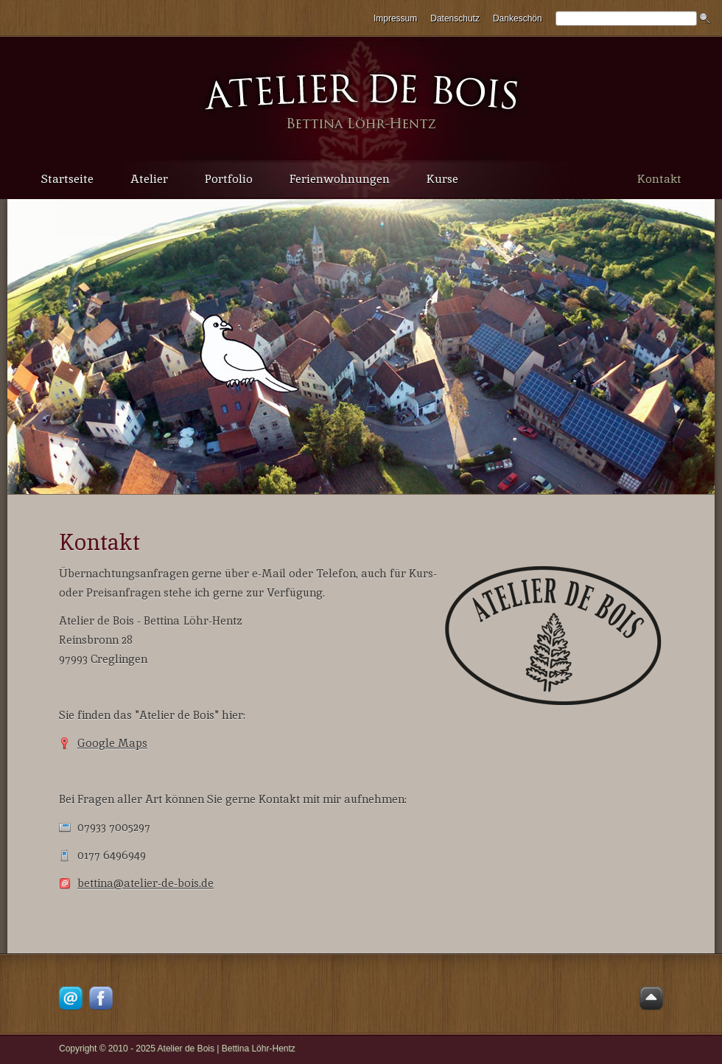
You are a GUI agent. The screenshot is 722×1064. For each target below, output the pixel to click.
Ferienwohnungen (340, 179)
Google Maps (112, 743)
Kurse (442, 179)
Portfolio (229, 179)
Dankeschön (517, 18)
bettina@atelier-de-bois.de (145, 883)
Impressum (395, 18)
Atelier (149, 179)
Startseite (67, 179)
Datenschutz (455, 18)
